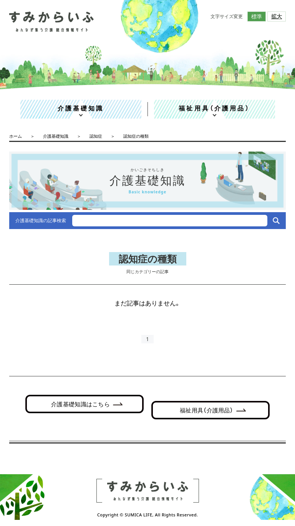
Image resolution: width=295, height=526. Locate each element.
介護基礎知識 (81, 108)
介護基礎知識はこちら (80, 404)
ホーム (15, 136)
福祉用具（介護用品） (214, 108)
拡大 (276, 16)
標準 (256, 16)
